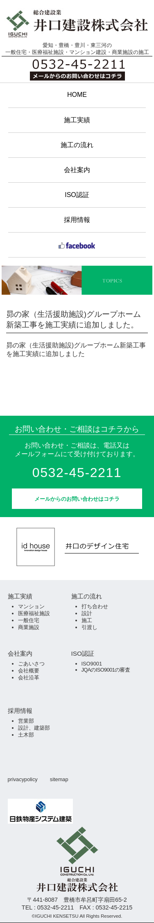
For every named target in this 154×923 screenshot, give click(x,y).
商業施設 (28, 627)
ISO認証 (77, 194)
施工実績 (77, 119)
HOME (77, 94)
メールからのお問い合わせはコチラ (77, 499)
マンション (31, 606)
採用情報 (77, 219)
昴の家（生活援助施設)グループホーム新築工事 (76, 345)
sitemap (59, 779)
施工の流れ (77, 144)
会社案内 (77, 169)
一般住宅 (28, 620)
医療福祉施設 (34, 613)
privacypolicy (23, 779)
